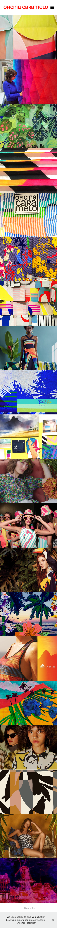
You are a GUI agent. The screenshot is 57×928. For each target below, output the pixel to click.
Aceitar (21, 922)
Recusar (31, 922)
